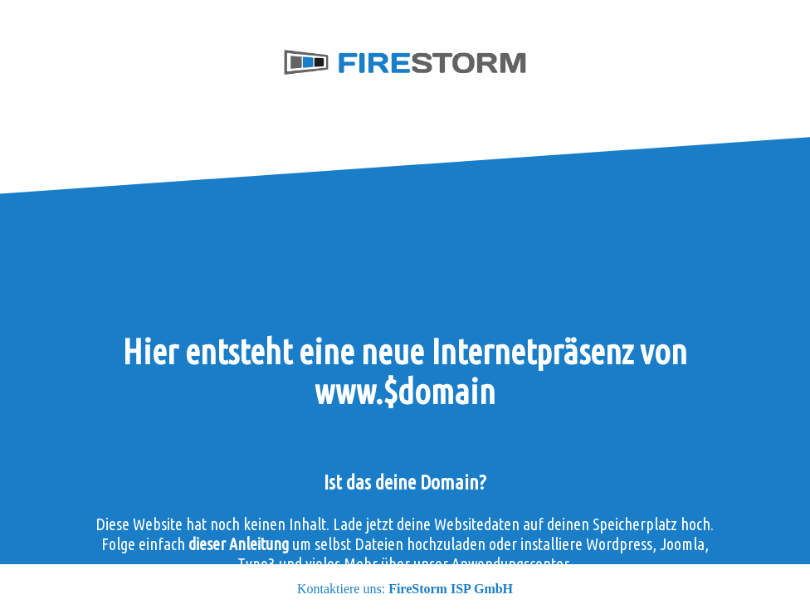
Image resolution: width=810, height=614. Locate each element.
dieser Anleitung (238, 543)
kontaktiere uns (515, 603)
